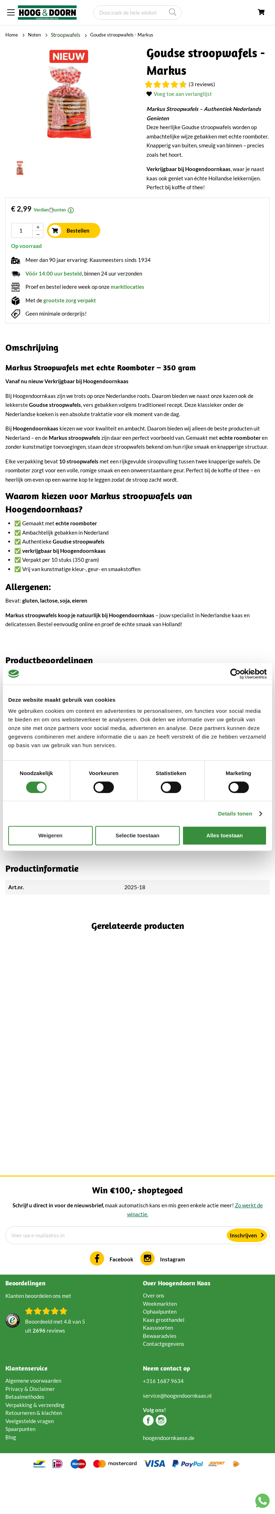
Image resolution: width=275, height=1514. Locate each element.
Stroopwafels (64, 35)
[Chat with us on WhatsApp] (262, 1502)
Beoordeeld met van (55, 1363)
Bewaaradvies (160, 1373)
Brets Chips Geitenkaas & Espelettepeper (93, 1070)
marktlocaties (127, 286)
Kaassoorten (158, 1365)
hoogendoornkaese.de (168, 1475)
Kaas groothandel (163, 1357)
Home (11, 35)
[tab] (137, 660)
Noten (34, 35)
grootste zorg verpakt (69, 300)
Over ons (153, 1333)
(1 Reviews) (114, 1082)
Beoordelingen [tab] (25, 1320)
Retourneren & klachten (33, 1450)
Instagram (172, 1297)
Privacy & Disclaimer (30, 1426)
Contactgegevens (163, 1381)
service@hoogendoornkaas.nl (177, 1433)
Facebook (121, 1297)
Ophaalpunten (160, 1349)
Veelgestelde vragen (29, 1458)
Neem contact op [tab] (166, 1406)
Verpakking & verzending (34, 1442)
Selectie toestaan (138, 835)
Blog (10, 1474)
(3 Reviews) (202, 84)
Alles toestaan (224, 835)
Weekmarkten (160, 1341)
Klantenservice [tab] (26, 1406)
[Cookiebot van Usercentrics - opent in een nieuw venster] (235, 673)
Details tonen (235, 813)
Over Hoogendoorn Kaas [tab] (177, 1320)
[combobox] (137, 12)
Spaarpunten (20, 1466)
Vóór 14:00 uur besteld (53, 273)
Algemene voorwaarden (33, 1418)
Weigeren (50, 835)
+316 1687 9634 (163, 1418)
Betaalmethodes (24, 1434)
